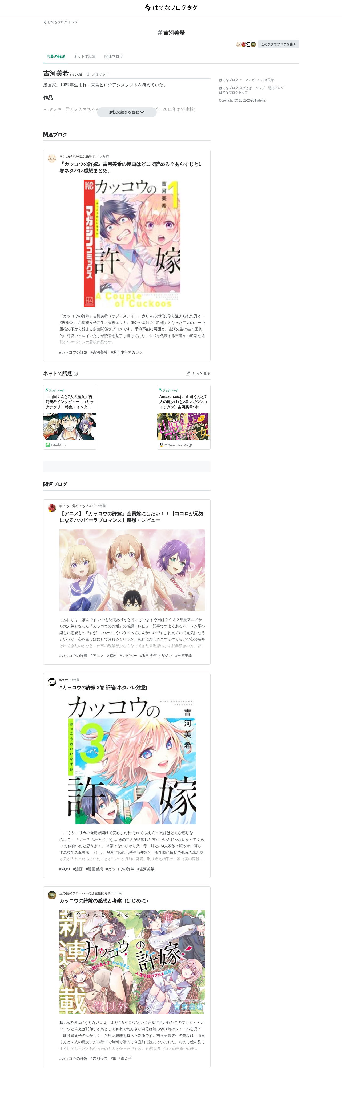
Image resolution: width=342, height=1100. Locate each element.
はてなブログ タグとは (235, 88)
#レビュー (128, 655)
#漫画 (78, 869)
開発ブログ (276, 88)
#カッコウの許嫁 (73, 352)
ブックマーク (55, 390)
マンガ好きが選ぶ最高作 (77, 156)
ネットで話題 (85, 56)
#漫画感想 (94, 869)
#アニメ (97, 655)
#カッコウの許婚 (73, 655)
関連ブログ (113, 56)
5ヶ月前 (103, 156)
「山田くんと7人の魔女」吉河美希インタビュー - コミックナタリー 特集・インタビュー (70, 402)
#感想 (112, 655)
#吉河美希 (99, 352)
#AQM (64, 680)
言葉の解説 (55, 56)
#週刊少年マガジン (127, 352)
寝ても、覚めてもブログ (77, 506)
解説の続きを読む (126, 112)
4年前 (102, 506)
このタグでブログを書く (278, 44)
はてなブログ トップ (60, 22)
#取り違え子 (121, 1058)
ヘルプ (260, 88)
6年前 (76, 680)
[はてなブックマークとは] (76, 373)
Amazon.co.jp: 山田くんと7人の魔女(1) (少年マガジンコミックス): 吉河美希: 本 (183, 402)
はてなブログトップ (233, 92)
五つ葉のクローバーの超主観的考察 (85, 893)
